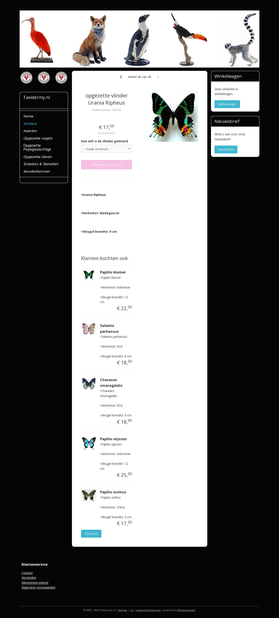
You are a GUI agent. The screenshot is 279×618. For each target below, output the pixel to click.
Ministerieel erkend (35, 583)
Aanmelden (226, 149)
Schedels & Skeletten (40, 164)
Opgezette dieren (37, 157)
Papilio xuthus (113, 491)
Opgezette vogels (37, 138)
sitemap (122, 610)
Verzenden (29, 578)
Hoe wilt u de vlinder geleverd (104, 141)
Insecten (30, 131)
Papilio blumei (113, 272)
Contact (27, 573)
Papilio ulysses (113, 438)
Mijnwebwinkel (186, 610)
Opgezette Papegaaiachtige (37, 147)
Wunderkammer (36, 171)
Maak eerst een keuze (106, 165)
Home (28, 116)
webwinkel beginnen (148, 610)
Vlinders (30, 124)
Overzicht (91, 533)
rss (131, 610)
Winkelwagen (227, 104)
